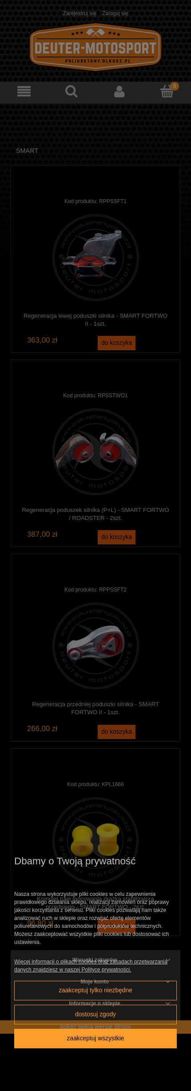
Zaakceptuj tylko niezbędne (95, 990)
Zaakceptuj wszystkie (95, 1038)
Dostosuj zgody (95, 1014)
